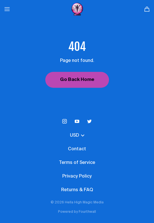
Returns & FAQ (77, 190)
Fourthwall (87, 212)
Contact (77, 149)
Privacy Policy (77, 176)
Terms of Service (77, 163)
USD (77, 135)
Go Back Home (77, 80)
